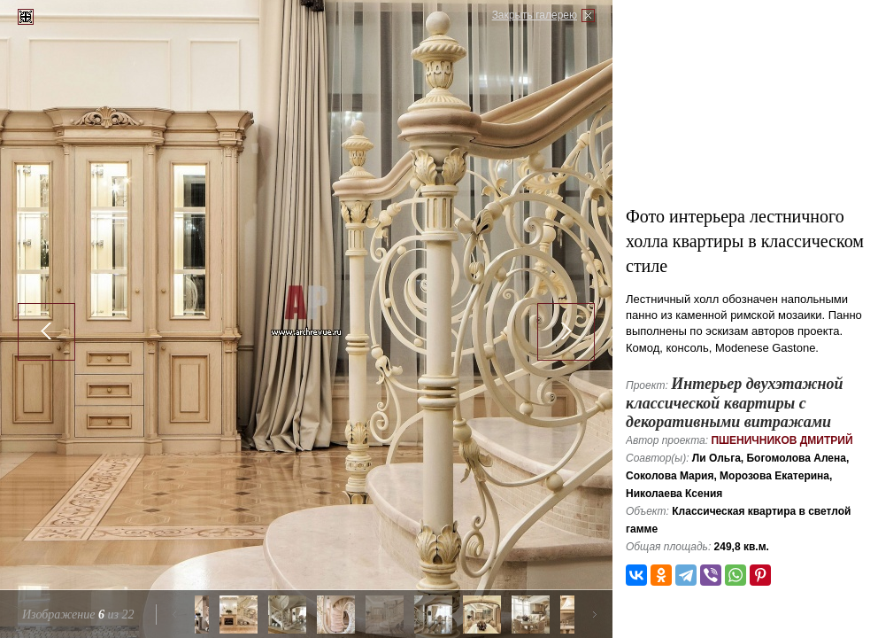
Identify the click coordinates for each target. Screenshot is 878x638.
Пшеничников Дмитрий (781, 440)
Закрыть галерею (534, 15)
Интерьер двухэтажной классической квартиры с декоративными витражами (734, 403)
